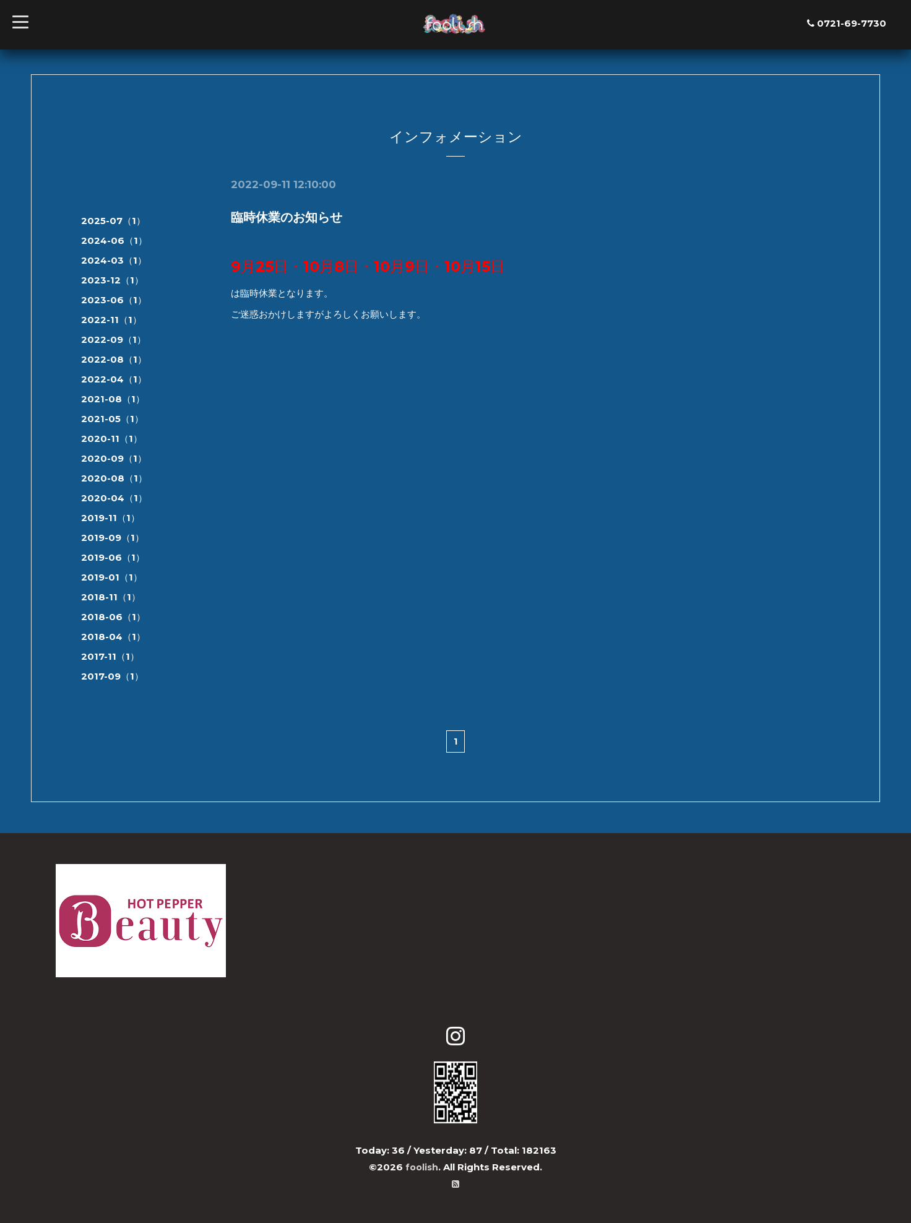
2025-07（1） (113, 221)
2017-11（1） (110, 656)
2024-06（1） (114, 240)
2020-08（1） (114, 478)
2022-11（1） (111, 320)
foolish (422, 1167)
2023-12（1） (112, 280)
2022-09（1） (113, 339)
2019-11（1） (110, 518)
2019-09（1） (112, 537)
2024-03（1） (114, 260)
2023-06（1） (114, 300)
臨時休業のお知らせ (286, 217)
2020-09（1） (114, 458)
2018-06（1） (113, 617)
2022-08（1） (114, 359)
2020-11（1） (111, 438)
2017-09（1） (112, 676)
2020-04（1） (114, 498)
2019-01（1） (111, 577)
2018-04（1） (113, 636)
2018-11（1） (110, 597)
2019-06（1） (113, 557)
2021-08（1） (113, 399)
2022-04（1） (114, 379)
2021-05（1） (112, 419)
